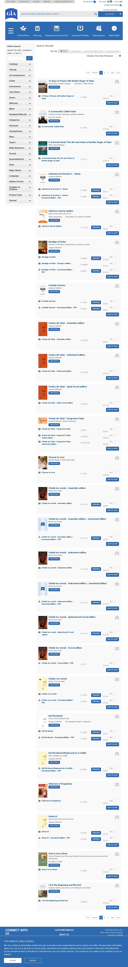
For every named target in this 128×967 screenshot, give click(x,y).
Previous (95, 73)
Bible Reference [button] (20, 148)
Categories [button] (20, 120)
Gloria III (52, 816)
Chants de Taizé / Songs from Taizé (66, 418)
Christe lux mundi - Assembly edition (67, 488)
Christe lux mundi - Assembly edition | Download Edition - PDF (57, 538)
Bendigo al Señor (57, 242)
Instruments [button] (20, 86)
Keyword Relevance (94, 51)
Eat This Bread (55, 716)
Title (63, 51)
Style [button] (20, 165)
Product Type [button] (20, 195)
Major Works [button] (20, 170)
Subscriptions (99, 30)
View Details (54, 87)
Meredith (47, 2)
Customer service (64, 930)
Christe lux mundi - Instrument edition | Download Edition (77, 583)
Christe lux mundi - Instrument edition (67, 552)
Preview (96, 190)
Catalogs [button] (20, 64)
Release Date (113, 51)
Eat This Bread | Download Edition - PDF (58, 737)
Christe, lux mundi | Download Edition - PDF (58, 701)
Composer (75, 51)
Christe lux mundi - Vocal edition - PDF (58, 663)
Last (118, 73)
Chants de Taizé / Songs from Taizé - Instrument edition (57, 442)
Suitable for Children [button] (20, 188)
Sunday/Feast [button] (20, 131)
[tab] (19, 64)
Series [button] (20, 98)
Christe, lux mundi (57, 678)
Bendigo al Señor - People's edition (56, 263)
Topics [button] (20, 142)
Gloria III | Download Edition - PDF (56, 838)
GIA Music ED (24, 2)
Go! (29, 58)
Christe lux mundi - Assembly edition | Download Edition (77, 519)
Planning (37, 30)
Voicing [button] (20, 70)
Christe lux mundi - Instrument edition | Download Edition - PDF (58, 602)
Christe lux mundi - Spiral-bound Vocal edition (72, 617)
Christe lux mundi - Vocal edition (65, 648)
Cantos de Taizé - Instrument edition (66, 355)
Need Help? (114, 30)
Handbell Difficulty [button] (20, 114)
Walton (36, 2)
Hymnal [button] (20, 200)
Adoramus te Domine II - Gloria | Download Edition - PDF (55, 196)
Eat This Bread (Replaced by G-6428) (67, 753)
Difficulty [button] (20, 103)
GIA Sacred (11, 2)
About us (64, 934)
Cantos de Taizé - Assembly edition (66, 323)
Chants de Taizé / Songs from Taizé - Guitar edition (57, 436)
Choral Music (23, 30)
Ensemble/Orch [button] (20, 159)
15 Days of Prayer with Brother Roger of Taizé (71, 81)
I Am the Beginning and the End (64, 885)
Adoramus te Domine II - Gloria (64, 174)
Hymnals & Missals (80, 30)
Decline (33, 960)
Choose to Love (56, 457)
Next (112, 73)
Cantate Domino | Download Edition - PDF (59, 307)
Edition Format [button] (20, 181)
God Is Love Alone (57, 853)
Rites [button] (20, 137)
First (88, 73)
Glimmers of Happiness (60, 784)
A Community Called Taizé (62, 111)
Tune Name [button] (20, 92)
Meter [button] (20, 109)
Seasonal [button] (20, 126)
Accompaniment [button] (20, 75)
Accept (13, 960)
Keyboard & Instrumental (56, 30)
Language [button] (20, 176)
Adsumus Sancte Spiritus (60, 211)
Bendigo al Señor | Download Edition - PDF (57, 270)
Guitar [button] (20, 81)
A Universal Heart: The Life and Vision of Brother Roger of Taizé (79, 142)
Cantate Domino (56, 285)
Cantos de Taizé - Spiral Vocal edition (67, 386)
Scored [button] (20, 153)
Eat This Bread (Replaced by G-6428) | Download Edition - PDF (58, 769)
